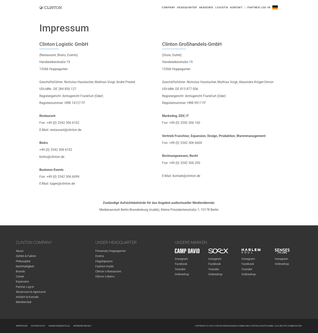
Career (20, 276)
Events (99, 256)
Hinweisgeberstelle (59, 326)
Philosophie (23, 261)
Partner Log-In (25, 286)
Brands (20, 271)
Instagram (181, 258)
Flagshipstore (104, 261)
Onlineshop (182, 274)
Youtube (180, 269)
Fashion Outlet (104, 266)
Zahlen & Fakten (26, 256)
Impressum (21, 326)
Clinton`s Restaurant (108, 271)
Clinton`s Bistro (105, 276)
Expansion (22, 281)
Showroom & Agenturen (31, 291)
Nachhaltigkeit (25, 266)
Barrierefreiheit (82, 326)
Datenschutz (38, 326)
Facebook (181, 264)
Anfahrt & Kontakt (27, 297)
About (20, 251)
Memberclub (23, 302)
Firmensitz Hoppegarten (110, 251)
